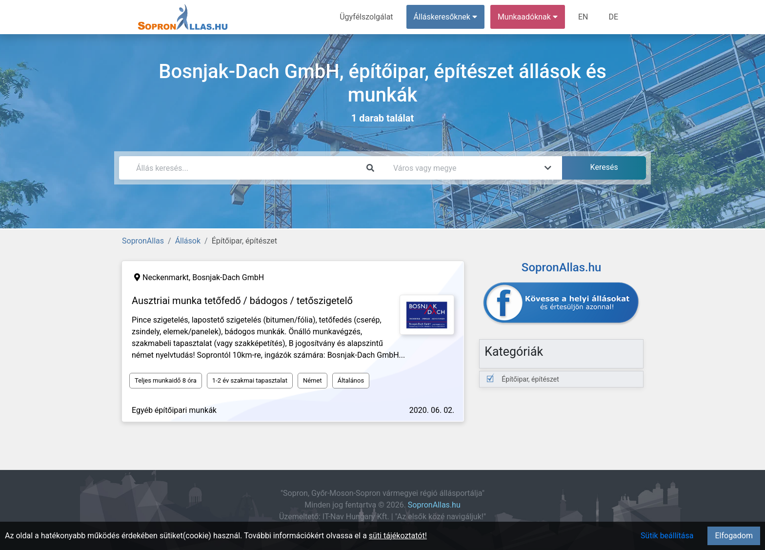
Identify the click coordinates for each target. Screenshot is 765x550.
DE (613, 16)
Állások (188, 240)
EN (583, 16)
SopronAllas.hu (434, 504)
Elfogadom (734, 535)
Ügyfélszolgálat (366, 16)
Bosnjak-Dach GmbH (228, 277)
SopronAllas (143, 240)
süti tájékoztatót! (398, 535)
